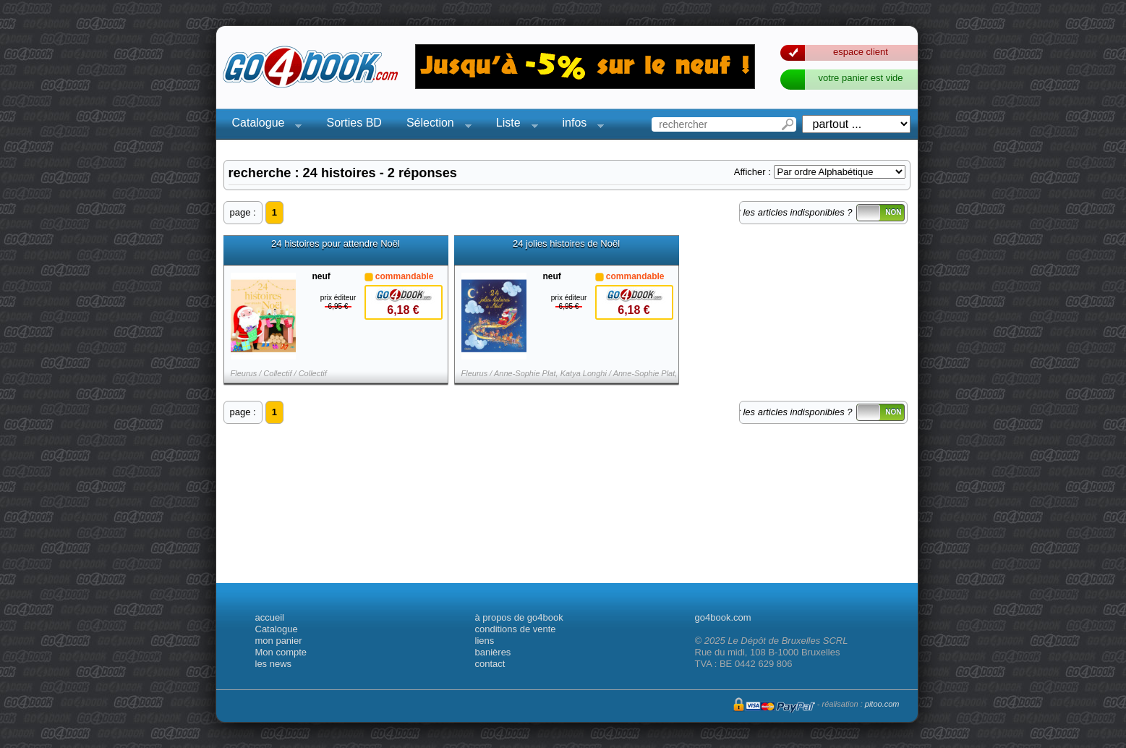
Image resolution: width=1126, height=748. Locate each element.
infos (579, 124)
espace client (860, 51)
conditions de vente (515, 629)
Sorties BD (353, 122)
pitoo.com (882, 704)
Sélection (435, 124)
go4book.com (723, 617)
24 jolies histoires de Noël (566, 244)
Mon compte (281, 652)
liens (485, 640)
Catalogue (262, 124)
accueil (269, 617)
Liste (512, 124)
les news (273, 663)
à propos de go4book (519, 617)
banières (493, 652)
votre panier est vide (860, 77)
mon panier (278, 640)
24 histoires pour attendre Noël (335, 244)
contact (490, 663)
